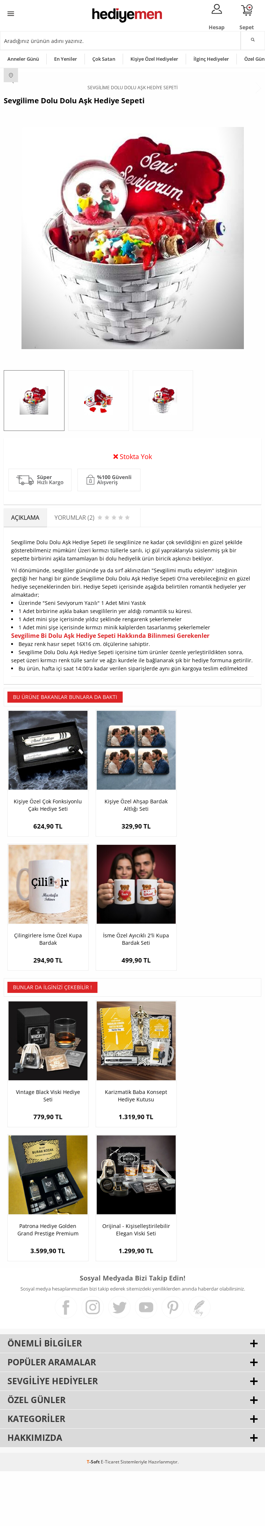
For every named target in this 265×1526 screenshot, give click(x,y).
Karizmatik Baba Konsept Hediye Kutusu (132, 1152)
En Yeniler (65, 59)
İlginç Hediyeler (211, 59)
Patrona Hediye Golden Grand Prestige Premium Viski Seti (218, 1152)
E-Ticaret (110, 1516)
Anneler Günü (23, 59)
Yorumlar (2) (247, 454)
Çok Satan (103, 59)
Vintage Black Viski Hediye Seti (46, 1152)
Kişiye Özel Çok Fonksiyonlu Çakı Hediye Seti (47, 867)
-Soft (94, 1516)
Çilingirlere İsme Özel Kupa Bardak (218, 867)
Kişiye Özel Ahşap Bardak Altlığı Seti (132, 867)
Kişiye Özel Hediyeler (154, 59)
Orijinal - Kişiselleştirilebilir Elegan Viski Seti (46, 1284)
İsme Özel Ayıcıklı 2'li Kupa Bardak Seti (47, 998)
